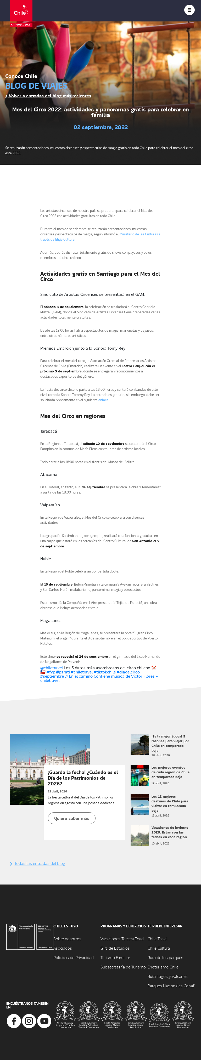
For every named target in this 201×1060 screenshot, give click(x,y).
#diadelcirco (128, 671)
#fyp (51, 671)
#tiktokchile (105, 671)
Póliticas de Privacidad (73, 957)
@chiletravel (51, 667)
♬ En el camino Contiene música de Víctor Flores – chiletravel (99, 678)
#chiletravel (82, 671)
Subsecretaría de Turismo (123, 967)
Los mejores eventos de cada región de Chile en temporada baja (170, 772)
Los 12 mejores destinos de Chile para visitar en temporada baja (170, 803)
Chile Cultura (159, 948)
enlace (103, 400)
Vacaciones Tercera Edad (122, 938)
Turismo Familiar (115, 957)
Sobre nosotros (67, 938)
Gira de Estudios (115, 948)
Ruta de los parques (165, 957)
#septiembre (52, 676)
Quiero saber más (71, 818)
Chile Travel (158, 938)
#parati (63, 671)
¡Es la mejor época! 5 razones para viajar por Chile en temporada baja (170, 743)
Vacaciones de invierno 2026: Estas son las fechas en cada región (170, 832)
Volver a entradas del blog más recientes (48, 95)
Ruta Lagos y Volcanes (168, 976)
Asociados (62, 948)
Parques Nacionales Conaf (171, 985)
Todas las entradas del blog (37, 863)
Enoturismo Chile (163, 967)
